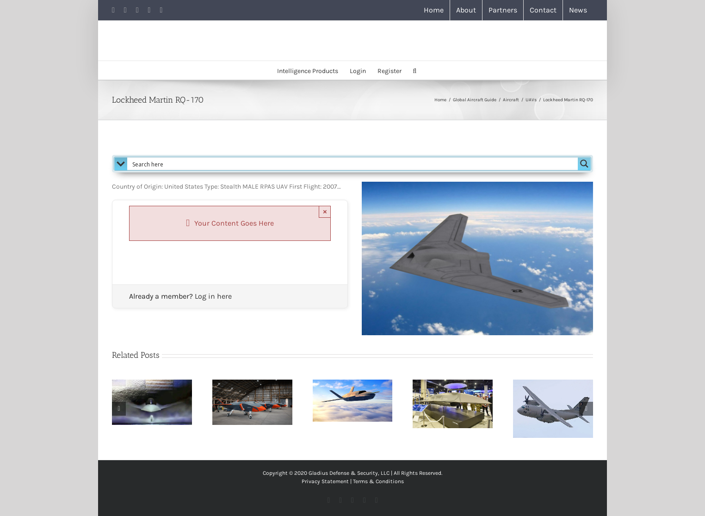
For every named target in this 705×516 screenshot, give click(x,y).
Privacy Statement (325, 481)
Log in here (213, 296)
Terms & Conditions (378, 481)
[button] (415, 70)
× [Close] (325, 211)
